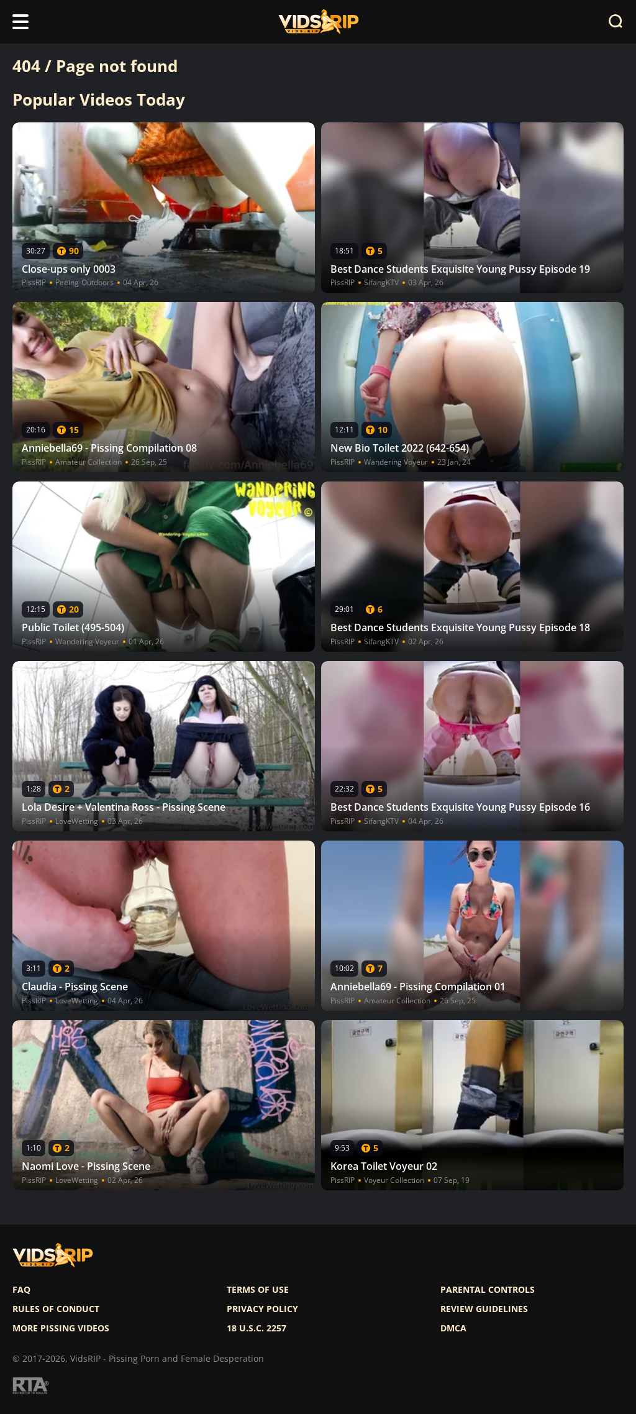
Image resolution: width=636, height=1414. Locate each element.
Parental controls (487, 1289)
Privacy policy (262, 1309)
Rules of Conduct (55, 1309)
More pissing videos (60, 1328)
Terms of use (258, 1289)
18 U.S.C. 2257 (256, 1328)
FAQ (21, 1289)
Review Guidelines (484, 1309)
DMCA (453, 1328)
